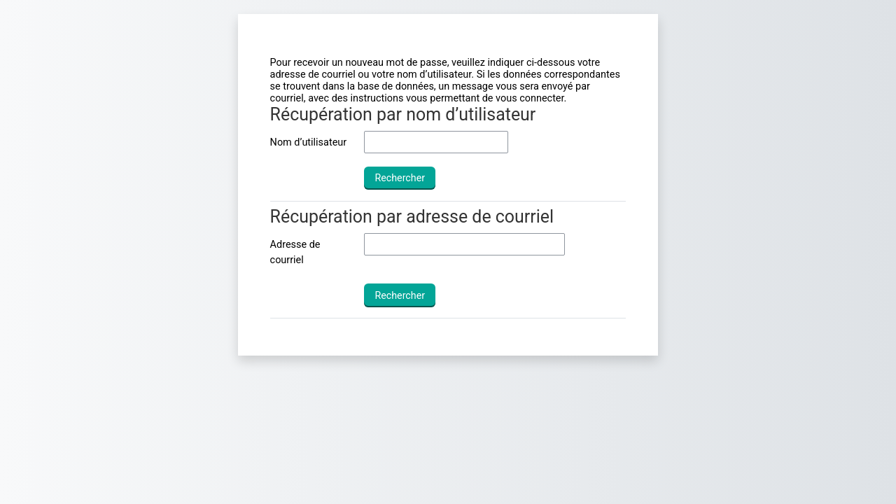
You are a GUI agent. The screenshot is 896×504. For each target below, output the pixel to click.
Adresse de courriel (295, 252)
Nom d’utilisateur (308, 142)
